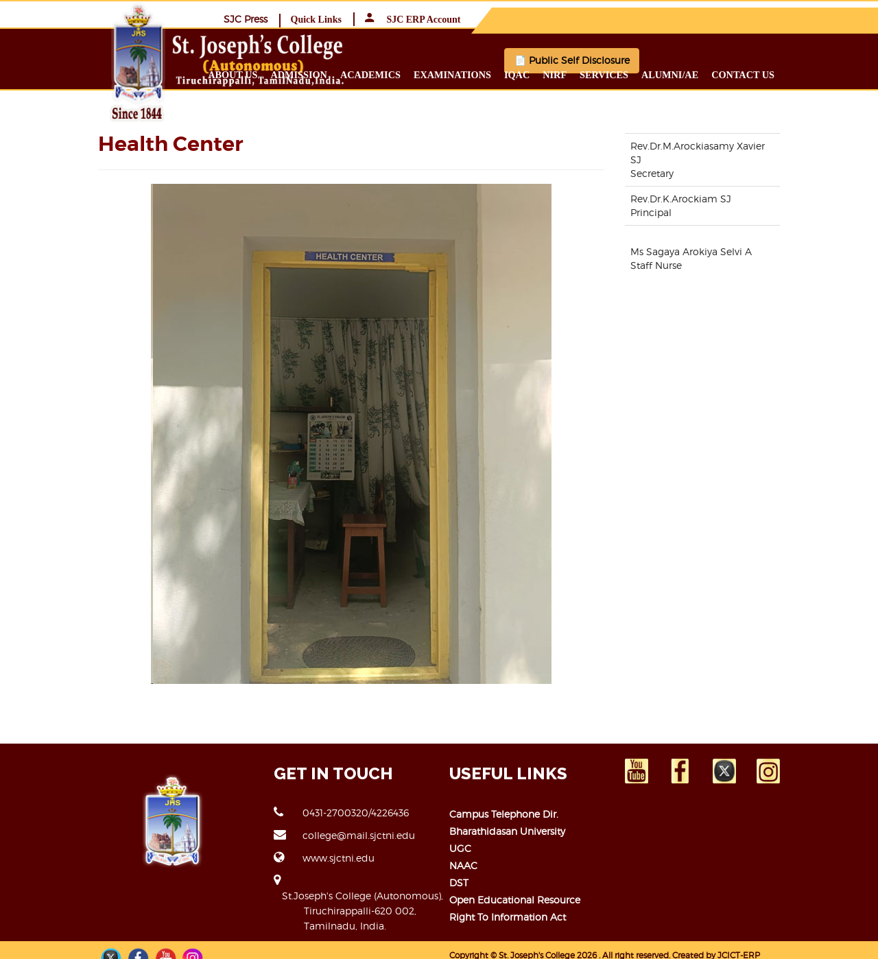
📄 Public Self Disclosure (642, 60)
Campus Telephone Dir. (503, 813)
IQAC (582, 74)
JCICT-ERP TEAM (751, 939)
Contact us (808, 74)
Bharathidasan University (507, 830)
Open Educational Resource (514, 899)
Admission (364, 74)
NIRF (620, 74)
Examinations (518, 74)
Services (669, 74)
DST (458, 882)
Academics (436, 74)
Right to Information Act (507, 916)
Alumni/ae (735, 74)
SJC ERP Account (803, 19)
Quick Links (705, 19)
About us (298, 74)
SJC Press (635, 18)
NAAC (463, 865)
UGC (460, 847)
